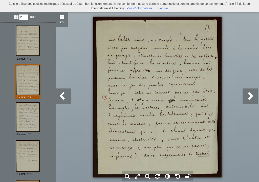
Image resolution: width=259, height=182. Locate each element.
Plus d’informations (139, 8)
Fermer (163, 8)
